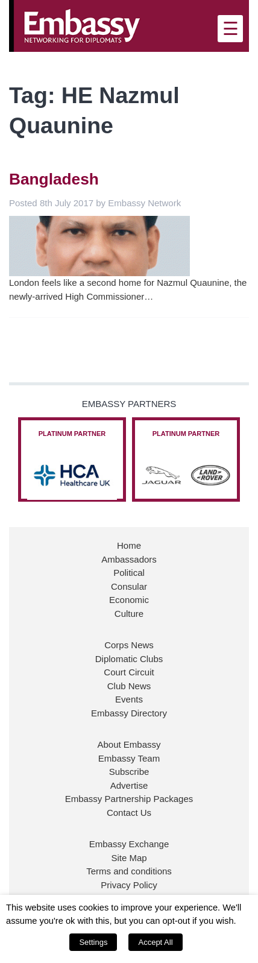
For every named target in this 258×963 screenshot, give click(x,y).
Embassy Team (129, 758)
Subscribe (129, 771)
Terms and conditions (129, 871)
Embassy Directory (129, 713)
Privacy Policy (129, 885)
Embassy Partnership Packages (129, 799)
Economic (129, 600)
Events (129, 699)
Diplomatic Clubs (129, 659)
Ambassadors (129, 559)
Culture (129, 613)
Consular (129, 586)
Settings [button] (93, 942)
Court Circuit (129, 672)
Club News (129, 686)
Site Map (128, 858)
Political (129, 572)
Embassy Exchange (129, 844)
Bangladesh (54, 179)
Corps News (129, 645)
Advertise (129, 785)
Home (129, 545)
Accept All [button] (155, 942)
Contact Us (129, 812)
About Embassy (128, 744)
